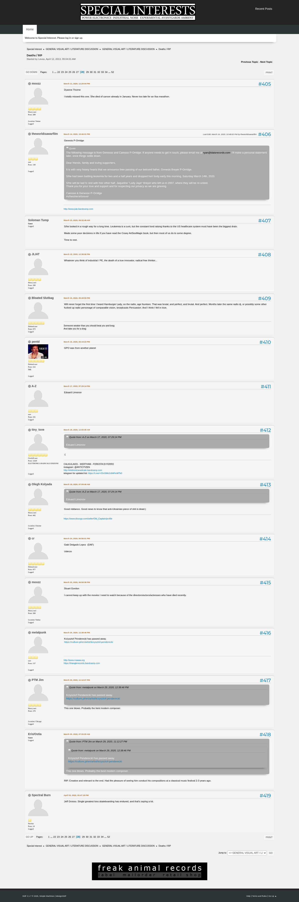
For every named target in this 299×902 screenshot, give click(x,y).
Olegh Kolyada (42, 484)
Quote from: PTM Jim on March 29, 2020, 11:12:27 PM (98, 741)
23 (62, 72)
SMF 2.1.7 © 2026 (30, 896)
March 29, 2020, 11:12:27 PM (77, 680)
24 (66, 72)
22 (58, 72)
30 (91, 72)
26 (73, 72)
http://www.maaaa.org (74, 660)
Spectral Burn (41, 795)
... (56, 72)
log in (68, 37)
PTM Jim (38, 679)
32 (98, 72)
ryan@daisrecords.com (216, 152)
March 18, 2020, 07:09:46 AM (77, 484)
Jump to (222, 853)
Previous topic (249, 61)
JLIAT (35, 254)
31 (95, 72)
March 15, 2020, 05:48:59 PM (77, 298)
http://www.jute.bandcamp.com (78, 209)
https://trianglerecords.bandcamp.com (82, 663)
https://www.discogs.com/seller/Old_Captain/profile (88, 518)
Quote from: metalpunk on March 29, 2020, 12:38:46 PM (99, 687)
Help (248, 896)
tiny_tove (38, 429)
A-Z (34, 386)
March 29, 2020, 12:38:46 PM (77, 632)
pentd (36, 341)
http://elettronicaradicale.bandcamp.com (83, 470)
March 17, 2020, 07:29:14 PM (77, 386)
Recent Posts (263, 8)
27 (77, 72)
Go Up (29, 837)
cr (33, 538)
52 (112, 72)
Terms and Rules (259, 896)
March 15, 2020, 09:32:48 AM (77, 220)
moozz (36, 83)
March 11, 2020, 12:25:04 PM (77, 83)
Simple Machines (46, 896)
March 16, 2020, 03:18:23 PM (77, 342)
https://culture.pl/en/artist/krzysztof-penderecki (88, 642)
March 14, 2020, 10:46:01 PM (77, 134)
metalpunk (39, 632)
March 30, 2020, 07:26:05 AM (77, 734)
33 (102, 72)
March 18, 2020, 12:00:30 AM (77, 430)
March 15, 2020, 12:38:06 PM (77, 254)
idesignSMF (61, 896)
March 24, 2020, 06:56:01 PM (77, 538)
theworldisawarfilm (45, 133)
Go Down (31, 72)
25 (70, 72)
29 (87, 72)
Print (269, 72)
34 (106, 72)
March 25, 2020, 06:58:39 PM (77, 582)
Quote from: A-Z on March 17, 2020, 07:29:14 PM (95, 437)
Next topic (266, 61)
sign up (78, 37)
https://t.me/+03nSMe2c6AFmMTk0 (105, 473)
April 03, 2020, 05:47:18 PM (76, 795)
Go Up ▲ (272, 896)
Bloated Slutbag (43, 298)
